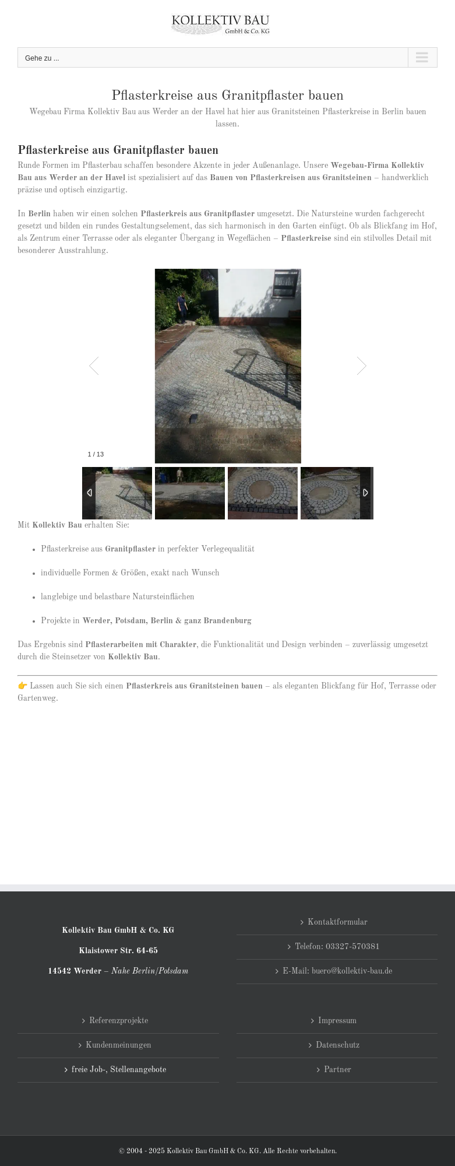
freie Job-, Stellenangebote (119, 1070)
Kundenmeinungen (118, 1045)
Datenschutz (337, 1045)
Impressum (337, 1021)
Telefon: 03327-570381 (337, 947)
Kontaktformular (338, 922)
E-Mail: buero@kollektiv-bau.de (337, 971)
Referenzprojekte (118, 1021)
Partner (337, 1070)
